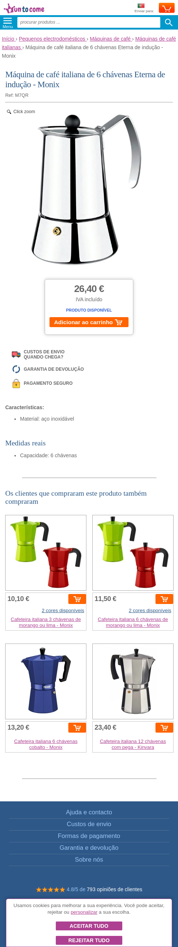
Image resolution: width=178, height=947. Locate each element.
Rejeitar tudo (89, 940)
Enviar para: (144, 8)
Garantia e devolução (89, 847)
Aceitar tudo (89, 926)
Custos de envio (89, 824)
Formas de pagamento (89, 835)
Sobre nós (89, 859)
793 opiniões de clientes (114, 889)
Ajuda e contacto (89, 812)
